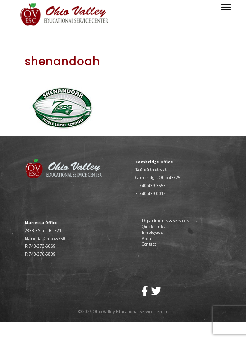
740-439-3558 (152, 185)
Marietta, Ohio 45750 (45, 238)
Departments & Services (165, 220)
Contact (149, 244)
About (147, 238)
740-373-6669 (42, 246)
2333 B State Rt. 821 (43, 230)
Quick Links (153, 226)
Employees (152, 232)
